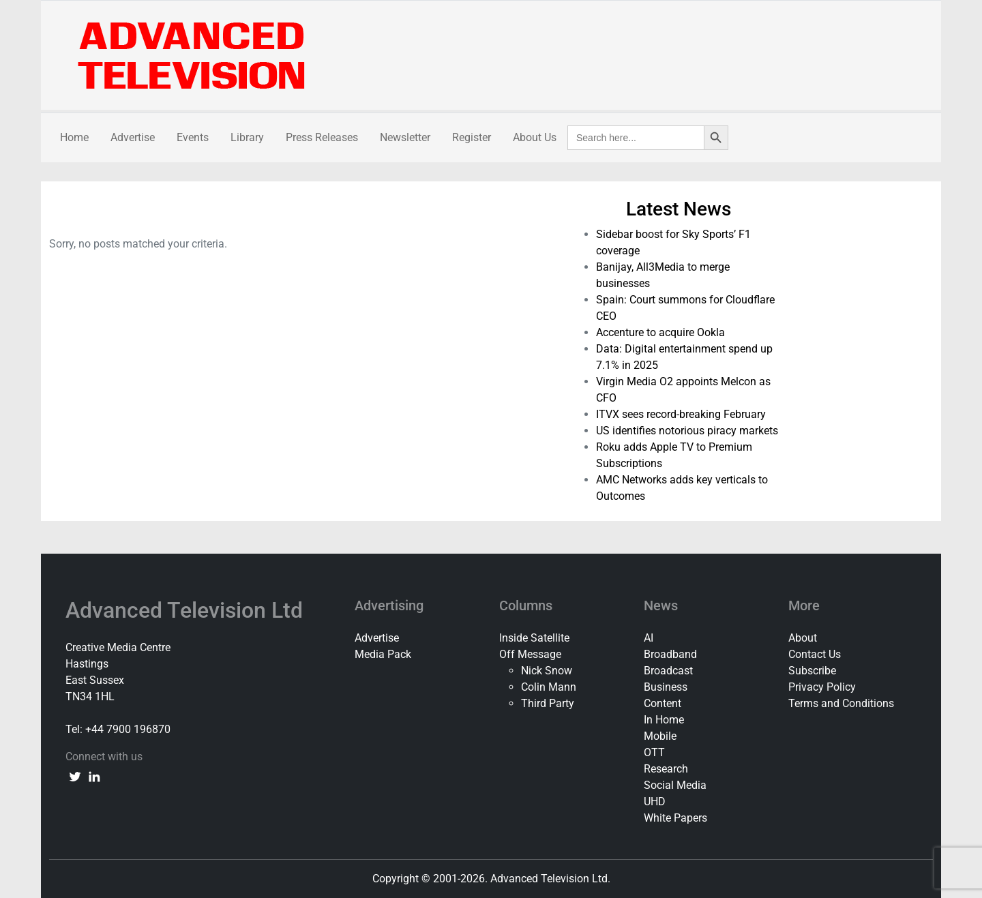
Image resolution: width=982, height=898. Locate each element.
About (802, 637)
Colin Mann (548, 686)
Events (193, 137)
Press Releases (322, 137)
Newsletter (405, 137)
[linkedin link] (94, 776)
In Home (664, 719)
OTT (654, 752)
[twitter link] (75, 776)
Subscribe (812, 670)
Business (665, 686)
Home (74, 137)
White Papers (675, 817)
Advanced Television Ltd (186, 610)
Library (247, 137)
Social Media (675, 785)
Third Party (547, 703)
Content (662, 703)
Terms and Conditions (841, 703)
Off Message (530, 654)
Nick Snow (546, 670)
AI (648, 637)
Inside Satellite (534, 637)
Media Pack (383, 654)
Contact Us (814, 654)
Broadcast (668, 670)
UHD (655, 801)
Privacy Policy (822, 686)
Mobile (660, 736)
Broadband (670, 654)
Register (471, 137)
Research (666, 768)
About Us (534, 137)
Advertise (132, 137)
